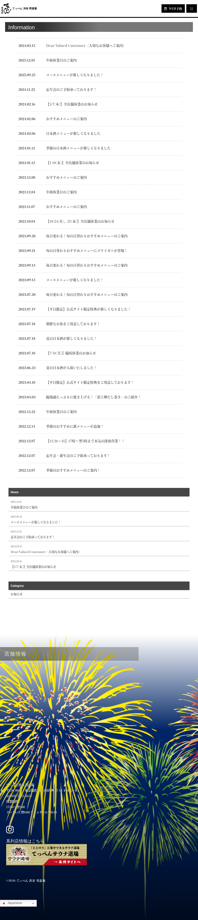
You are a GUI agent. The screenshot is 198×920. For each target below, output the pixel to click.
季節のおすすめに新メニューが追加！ (75, 426)
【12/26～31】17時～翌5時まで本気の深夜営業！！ (85, 440)
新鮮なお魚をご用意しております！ (73, 323)
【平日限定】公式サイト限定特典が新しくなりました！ (88, 309)
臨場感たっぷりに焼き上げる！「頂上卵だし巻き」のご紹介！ (93, 397)
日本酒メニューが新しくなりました (73, 133)
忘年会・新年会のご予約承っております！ (78, 455)
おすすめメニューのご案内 (66, 118)
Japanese (11, 903)
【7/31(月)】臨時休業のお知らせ (71, 353)
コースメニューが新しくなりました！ (75, 74)
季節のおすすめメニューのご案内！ (73, 470)
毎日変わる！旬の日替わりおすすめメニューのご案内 (87, 235)
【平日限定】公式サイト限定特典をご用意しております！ (90, 382)
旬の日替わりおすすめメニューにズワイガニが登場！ (87, 250)
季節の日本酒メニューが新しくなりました (78, 148)
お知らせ (16, 594)
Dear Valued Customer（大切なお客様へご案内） (86, 45)
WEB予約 (173, 8)
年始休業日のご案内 (61, 60)
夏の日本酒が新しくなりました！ (71, 338)
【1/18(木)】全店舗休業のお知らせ (72, 162)
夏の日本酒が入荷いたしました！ (71, 367)
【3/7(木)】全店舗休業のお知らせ (72, 104)
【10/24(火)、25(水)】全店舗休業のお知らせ (80, 221)
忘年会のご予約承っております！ (71, 89)
